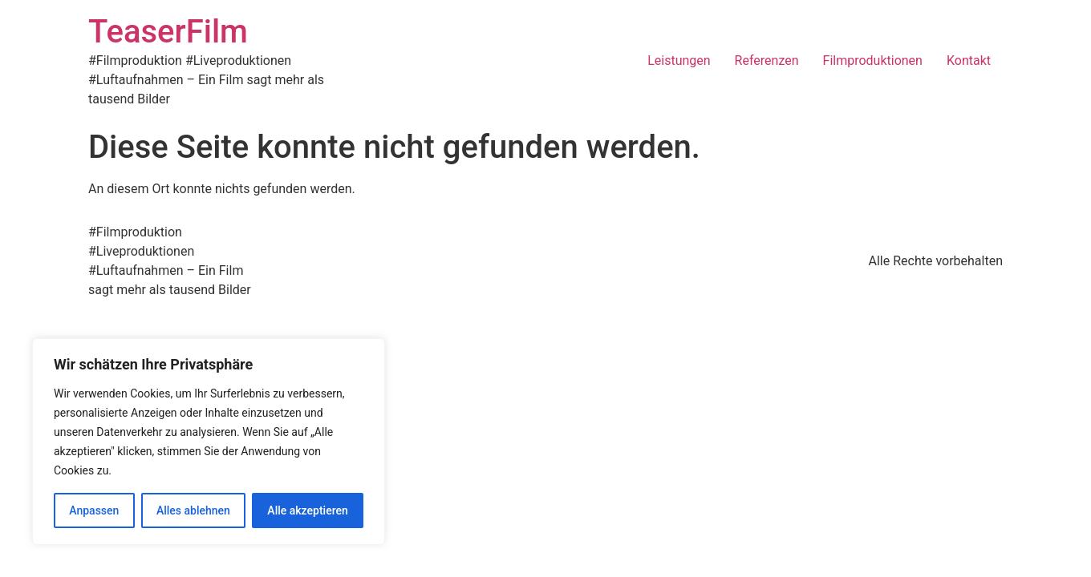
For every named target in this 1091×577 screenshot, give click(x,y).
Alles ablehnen (193, 510)
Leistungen (678, 60)
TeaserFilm (168, 31)
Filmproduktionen (873, 60)
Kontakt (969, 60)
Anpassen (94, 510)
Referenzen (767, 60)
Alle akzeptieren (307, 510)
